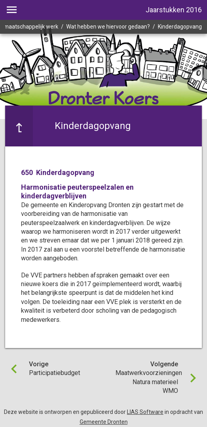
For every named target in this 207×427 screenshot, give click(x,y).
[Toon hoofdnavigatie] (11, 10)
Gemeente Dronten (104, 422)
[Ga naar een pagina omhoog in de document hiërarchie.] (19, 126)
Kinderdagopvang (180, 26)
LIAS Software (145, 412)
